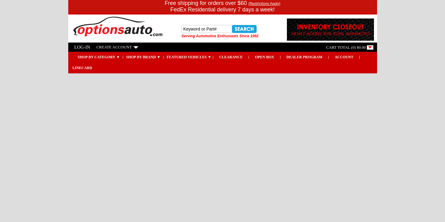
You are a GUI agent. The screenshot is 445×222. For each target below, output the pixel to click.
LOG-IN (82, 47)
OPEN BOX (264, 57)
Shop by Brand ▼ (143, 57)
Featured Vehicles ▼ (189, 57)
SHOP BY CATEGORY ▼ (94, 57)
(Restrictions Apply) (264, 4)
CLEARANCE (231, 57)
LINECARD (82, 68)
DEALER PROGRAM (304, 57)
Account (344, 57)
